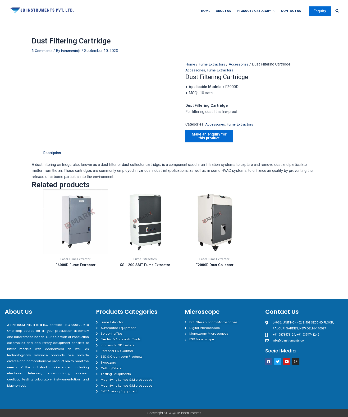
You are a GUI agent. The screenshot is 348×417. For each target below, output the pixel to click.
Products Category (252, 11)
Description (52, 153)
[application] (271, 11)
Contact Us (290, 11)
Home (199, 11)
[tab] (52, 153)
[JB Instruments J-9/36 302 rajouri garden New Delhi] (304, 387)
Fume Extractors (212, 64)
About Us (218, 11)
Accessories (240, 64)
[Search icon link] (337, 11)
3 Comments (42, 51)
